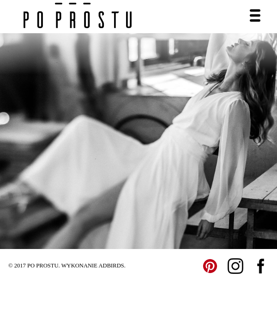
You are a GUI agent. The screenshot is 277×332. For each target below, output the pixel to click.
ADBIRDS (111, 265)
